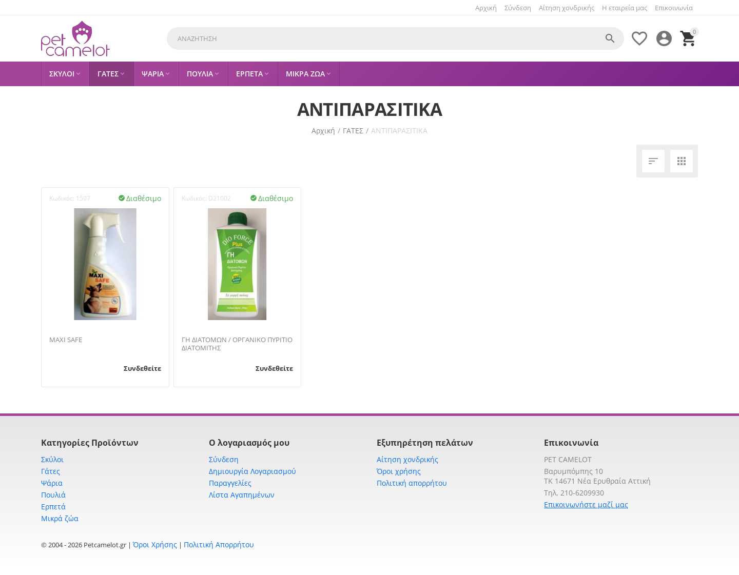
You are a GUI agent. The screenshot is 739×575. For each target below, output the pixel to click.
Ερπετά (53, 506)
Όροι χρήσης (399, 471)
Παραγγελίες (230, 483)
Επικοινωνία (674, 7)
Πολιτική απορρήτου (412, 483)
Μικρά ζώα (60, 518)
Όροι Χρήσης (155, 544)
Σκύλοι (52, 459)
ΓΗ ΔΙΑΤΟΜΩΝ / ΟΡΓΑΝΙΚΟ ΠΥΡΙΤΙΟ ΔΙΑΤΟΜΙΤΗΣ (237, 344)
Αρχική (486, 7)
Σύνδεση (517, 7)
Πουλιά (53, 495)
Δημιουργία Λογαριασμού (252, 471)
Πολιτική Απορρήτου (219, 544)
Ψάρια (52, 483)
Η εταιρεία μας (624, 7)
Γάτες (50, 471)
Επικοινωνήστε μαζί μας (586, 504)
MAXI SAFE (65, 340)
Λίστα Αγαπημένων (242, 495)
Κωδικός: (61, 198)
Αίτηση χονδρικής (566, 7)
